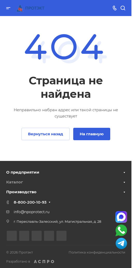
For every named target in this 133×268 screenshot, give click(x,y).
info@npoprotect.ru (31, 212)
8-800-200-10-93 (30, 202)
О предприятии (22, 172)
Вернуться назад (45, 133)
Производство (21, 191)
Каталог (14, 182)
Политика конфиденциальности (97, 252)
